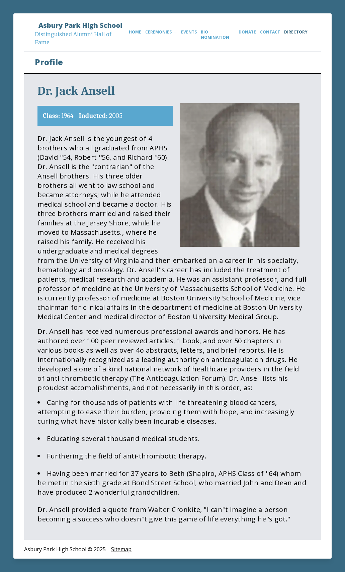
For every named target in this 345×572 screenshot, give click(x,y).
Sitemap (121, 549)
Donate (247, 32)
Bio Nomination (215, 34)
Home (135, 32)
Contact (270, 32)
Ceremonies (161, 32)
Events (189, 32)
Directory (296, 32)
